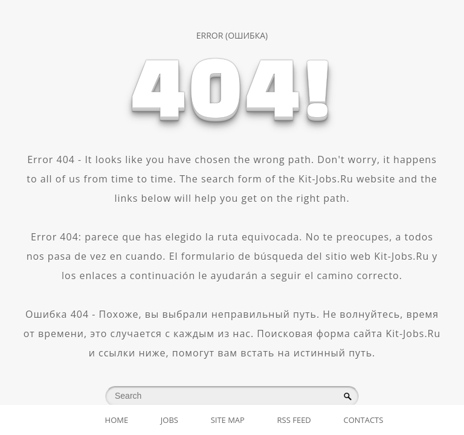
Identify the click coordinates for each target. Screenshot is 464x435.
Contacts (363, 419)
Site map (228, 419)
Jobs (169, 419)
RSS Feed (294, 419)
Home (117, 419)
